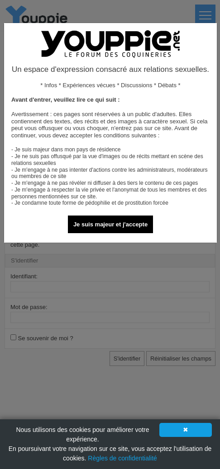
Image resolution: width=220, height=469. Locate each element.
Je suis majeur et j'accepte (110, 224)
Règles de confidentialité (122, 458)
